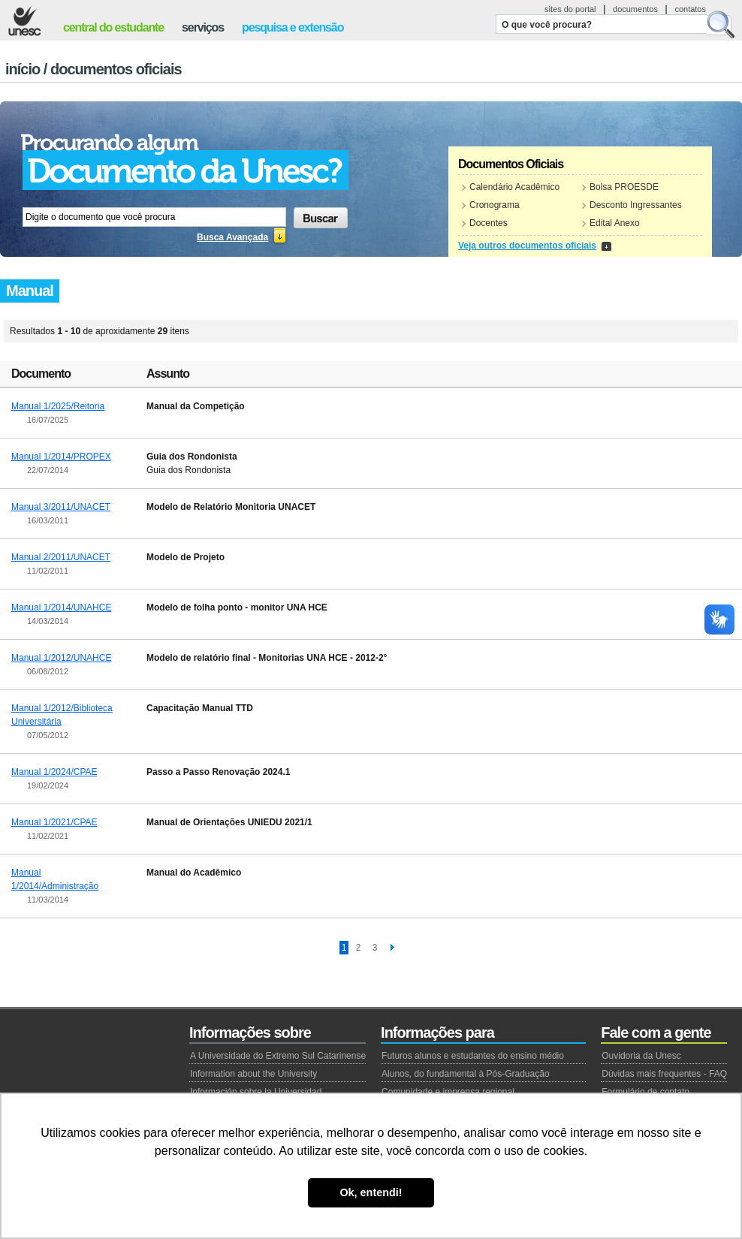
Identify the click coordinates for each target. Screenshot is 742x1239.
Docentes (488, 223)
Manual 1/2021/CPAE (54, 822)
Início (22, 69)
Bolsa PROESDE (624, 187)
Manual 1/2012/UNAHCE (61, 658)
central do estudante (113, 27)
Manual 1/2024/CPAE (54, 772)
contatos (690, 9)
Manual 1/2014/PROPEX (61, 456)
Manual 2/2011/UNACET (60, 557)
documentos (635, 9)
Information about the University (253, 1074)
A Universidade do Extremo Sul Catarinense (278, 1056)
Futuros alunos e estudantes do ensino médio (473, 1056)
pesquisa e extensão (292, 27)
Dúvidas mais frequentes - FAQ (664, 1074)
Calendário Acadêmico (514, 187)
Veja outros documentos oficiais (527, 245)
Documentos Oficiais (116, 69)
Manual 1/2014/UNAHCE (61, 607)
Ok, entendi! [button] (370, 1192)
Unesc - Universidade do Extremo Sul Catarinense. (24, 21)
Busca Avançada (232, 237)
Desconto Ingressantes (636, 205)
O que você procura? (547, 25)
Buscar (721, 25)
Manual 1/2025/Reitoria (57, 406)
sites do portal (570, 9)
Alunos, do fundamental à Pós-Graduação (465, 1074)
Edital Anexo (615, 223)
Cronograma (494, 205)
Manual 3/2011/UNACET (60, 507)
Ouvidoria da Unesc (641, 1056)
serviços (203, 27)
